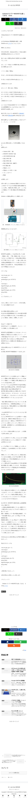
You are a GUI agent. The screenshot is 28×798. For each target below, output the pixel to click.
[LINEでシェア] (10, 23)
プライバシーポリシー (14, 789)
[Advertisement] (14, 610)
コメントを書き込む (14, 772)
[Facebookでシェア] (14, 19)
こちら (10, 43)
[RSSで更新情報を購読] (14, 645)
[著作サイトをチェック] (7, 641)
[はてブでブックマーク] (22, 19)
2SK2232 (10, 115)
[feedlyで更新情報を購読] (20, 641)
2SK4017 (21, 113)
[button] (18, 23)
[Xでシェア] (5, 19)
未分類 (3, 591)
